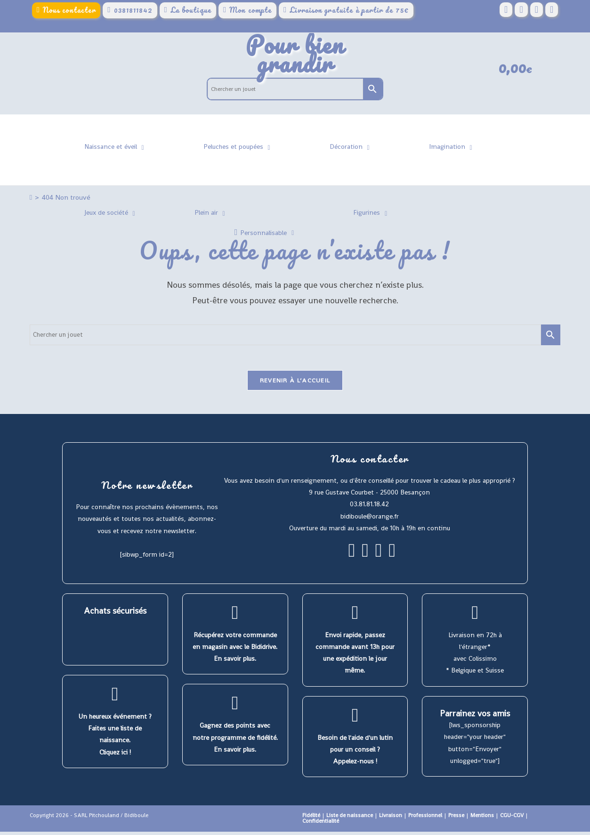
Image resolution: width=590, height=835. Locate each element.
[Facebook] (352, 557)
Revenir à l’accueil (295, 384)
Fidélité (311, 818)
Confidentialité (320, 824)
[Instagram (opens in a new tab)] (536, 10)
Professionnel (425, 818)
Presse (456, 818)
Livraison (390, 818)
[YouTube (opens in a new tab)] (551, 10)
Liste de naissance (349, 818)
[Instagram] (365, 557)
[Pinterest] (378, 557)
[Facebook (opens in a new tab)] (506, 10)
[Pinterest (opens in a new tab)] (521, 10)
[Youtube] (392, 557)
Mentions (482, 818)
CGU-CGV (512, 818)
